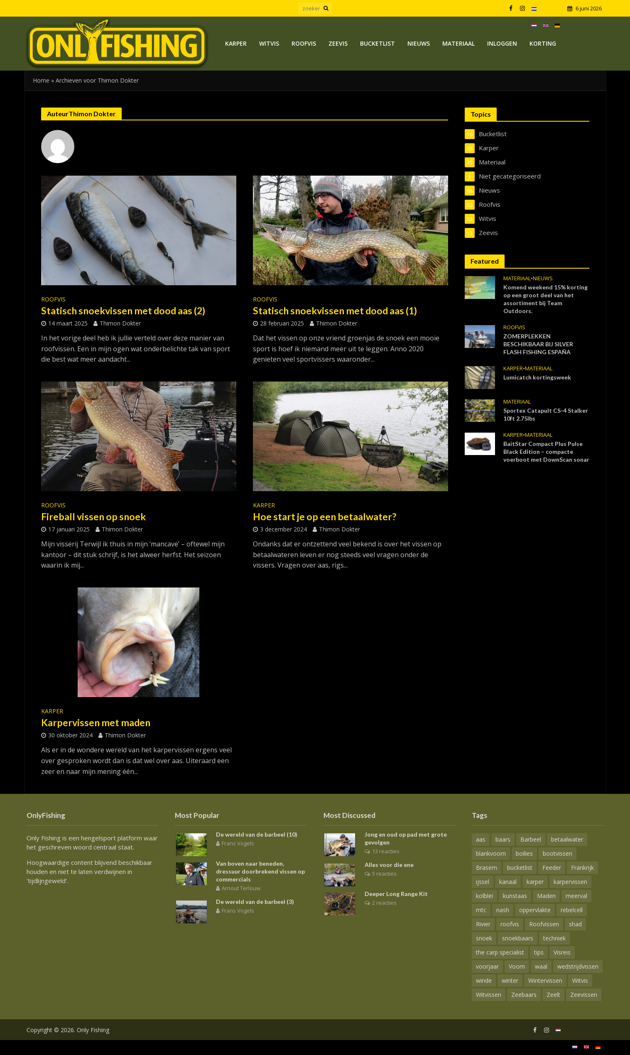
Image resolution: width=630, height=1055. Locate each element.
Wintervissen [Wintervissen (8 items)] (545, 980)
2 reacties (384, 902)
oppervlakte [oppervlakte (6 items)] (535, 910)
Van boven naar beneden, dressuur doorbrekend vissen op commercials (260, 871)
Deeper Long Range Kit (396, 893)
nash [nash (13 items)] (502, 910)
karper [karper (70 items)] (535, 882)
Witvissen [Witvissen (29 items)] (488, 995)
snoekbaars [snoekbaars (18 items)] (517, 938)
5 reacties (384, 873)
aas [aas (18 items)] (480, 839)
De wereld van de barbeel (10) (256, 834)
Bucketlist (377, 43)
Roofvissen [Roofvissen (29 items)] (544, 924)
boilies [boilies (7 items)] (524, 853)
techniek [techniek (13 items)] (554, 938)
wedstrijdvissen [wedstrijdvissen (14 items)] (577, 966)
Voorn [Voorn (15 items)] (517, 966)
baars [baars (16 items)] (502, 839)
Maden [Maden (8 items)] (546, 896)
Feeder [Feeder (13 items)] (551, 867)
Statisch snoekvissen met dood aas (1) (335, 310)
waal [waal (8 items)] (541, 966)
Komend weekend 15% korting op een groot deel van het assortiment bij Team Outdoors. (545, 299)
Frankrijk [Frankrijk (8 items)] (582, 867)
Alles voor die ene (389, 864)
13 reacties (386, 851)
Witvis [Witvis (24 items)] (580, 980)
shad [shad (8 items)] (575, 924)
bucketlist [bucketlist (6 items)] (519, 867)
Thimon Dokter (120, 323)
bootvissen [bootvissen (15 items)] (557, 853)
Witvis (269, 43)
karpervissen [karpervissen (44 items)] (570, 882)
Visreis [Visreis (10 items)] (562, 952)
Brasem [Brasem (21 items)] (486, 867)
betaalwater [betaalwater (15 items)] (567, 839)
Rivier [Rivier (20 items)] (483, 924)
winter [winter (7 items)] (510, 980)
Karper (236, 43)
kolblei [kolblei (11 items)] (484, 896)
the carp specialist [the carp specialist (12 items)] (500, 952)
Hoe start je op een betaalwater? (324, 516)
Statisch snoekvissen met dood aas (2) (123, 310)
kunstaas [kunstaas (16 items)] (515, 896)
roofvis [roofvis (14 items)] (509, 924)
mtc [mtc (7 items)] (481, 910)
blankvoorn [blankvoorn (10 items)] (491, 853)
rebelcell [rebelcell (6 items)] (572, 910)
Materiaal (458, 43)
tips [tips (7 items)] (539, 952)
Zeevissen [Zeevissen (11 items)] (583, 995)
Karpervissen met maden (95, 722)
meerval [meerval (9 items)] (576, 896)
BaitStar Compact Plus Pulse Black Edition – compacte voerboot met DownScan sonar (546, 451)
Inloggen (502, 43)
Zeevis (338, 43)
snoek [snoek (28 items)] (484, 938)
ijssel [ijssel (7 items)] (482, 882)
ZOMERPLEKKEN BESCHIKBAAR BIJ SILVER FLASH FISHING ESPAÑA (538, 344)
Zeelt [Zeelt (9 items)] (553, 995)
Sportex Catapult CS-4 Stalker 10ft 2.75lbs (545, 414)
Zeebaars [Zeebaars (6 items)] (524, 995)
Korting (542, 43)
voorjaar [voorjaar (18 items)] (487, 966)
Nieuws (418, 43)
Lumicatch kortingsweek (537, 377)
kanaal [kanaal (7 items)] (508, 882)
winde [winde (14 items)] (484, 980)
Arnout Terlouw (241, 888)
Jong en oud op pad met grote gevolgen (406, 838)
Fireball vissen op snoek (93, 516)
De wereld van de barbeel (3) (255, 901)
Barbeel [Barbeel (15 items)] (530, 839)
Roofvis (304, 43)
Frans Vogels (238, 843)
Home (41, 80)
